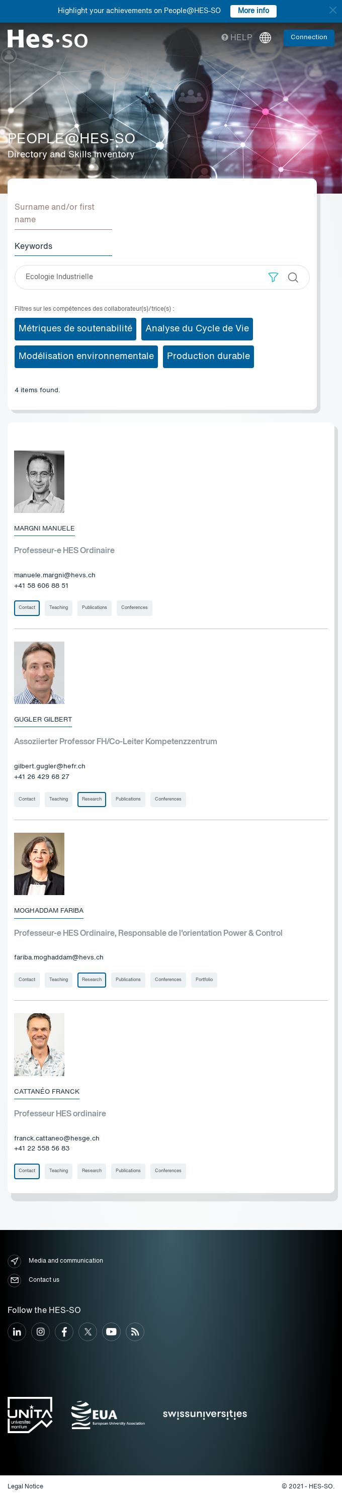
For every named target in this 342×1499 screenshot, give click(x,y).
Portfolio (204, 980)
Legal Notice (25, 1487)
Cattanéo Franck (46, 1092)
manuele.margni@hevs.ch (55, 575)
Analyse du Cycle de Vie (197, 328)
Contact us (33, 1280)
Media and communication (55, 1261)
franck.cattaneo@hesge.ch (57, 1138)
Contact (27, 607)
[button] (273, 277)
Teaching (58, 607)
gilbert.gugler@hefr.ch (50, 766)
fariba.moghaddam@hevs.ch (59, 957)
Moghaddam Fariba (48, 911)
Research (92, 799)
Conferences (134, 607)
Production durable (208, 356)
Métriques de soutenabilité (75, 328)
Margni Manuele (44, 528)
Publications (94, 607)
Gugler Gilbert (43, 720)
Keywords (33, 247)
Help (236, 38)
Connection (309, 37)
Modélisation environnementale (86, 356)
